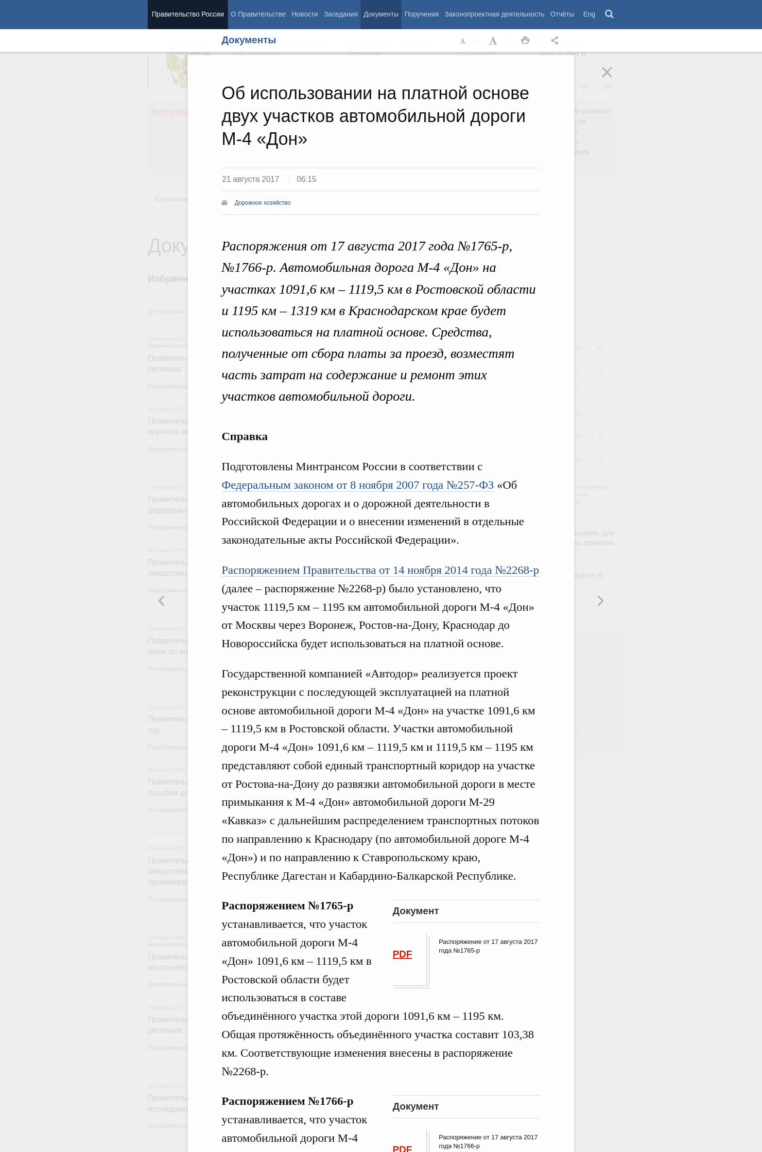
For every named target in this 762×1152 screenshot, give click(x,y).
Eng (589, 14)
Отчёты (562, 14)
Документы (381, 14)
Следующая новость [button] (161, 600)
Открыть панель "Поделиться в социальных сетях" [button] (556, 41)
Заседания (341, 14)
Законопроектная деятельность (494, 14)
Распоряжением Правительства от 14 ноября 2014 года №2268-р (380, 570)
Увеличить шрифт (494, 41)
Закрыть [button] (613, 78)
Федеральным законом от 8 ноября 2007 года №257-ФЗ (358, 485)
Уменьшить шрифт (463, 41)
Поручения (421, 14)
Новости (305, 14)
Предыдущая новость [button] (600, 600)
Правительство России (188, 14)
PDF (402, 954)
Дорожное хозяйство (263, 202)
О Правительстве (258, 14)
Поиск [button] (610, 14)
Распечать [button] (525, 41)
